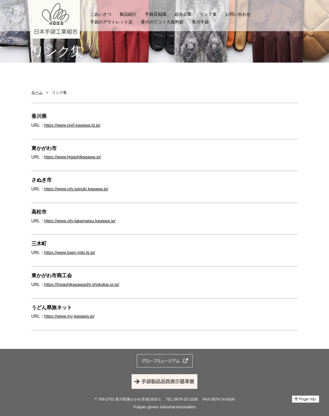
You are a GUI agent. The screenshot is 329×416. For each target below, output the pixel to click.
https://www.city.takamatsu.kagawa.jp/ (80, 221)
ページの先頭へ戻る (305, 399)
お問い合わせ (238, 14)
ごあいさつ (100, 14)
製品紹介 (128, 14)
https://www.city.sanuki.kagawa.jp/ (76, 189)
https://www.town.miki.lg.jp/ (69, 252)
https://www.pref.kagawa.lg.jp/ (72, 125)
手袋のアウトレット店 (111, 22)
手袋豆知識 (155, 14)
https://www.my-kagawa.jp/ (69, 316)
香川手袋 (200, 22)
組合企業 (183, 14)
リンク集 (208, 14)
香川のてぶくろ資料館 (162, 22)
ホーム (37, 93)
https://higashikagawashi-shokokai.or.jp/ (81, 284)
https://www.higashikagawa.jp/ (72, 157)
